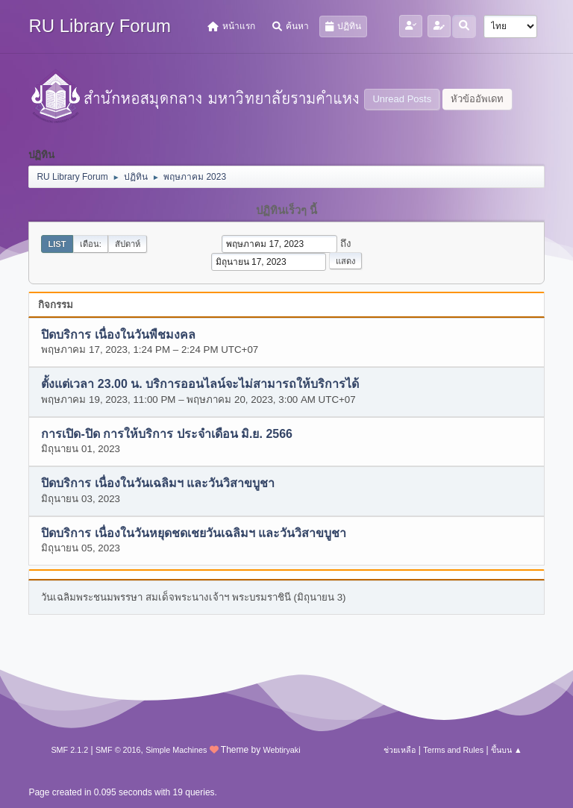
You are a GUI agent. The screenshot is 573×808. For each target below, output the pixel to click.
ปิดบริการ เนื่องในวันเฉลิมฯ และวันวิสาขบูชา (158, 483)
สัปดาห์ (127, 243)
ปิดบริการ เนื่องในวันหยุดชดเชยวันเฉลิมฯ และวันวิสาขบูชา (193, 533)
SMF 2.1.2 (69, 749)
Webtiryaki (281, 749)
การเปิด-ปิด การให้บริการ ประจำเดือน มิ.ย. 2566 (166, 434)
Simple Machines (176, 749)
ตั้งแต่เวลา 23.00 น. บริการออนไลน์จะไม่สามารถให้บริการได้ (200, 384)
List (57, 243)
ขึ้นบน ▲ (506, 749)
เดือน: (90, 243)
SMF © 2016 (118, 749)
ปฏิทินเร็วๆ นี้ (286, 210)
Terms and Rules (453, 749)
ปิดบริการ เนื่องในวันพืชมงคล (118, 334)
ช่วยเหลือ (399, 749)
